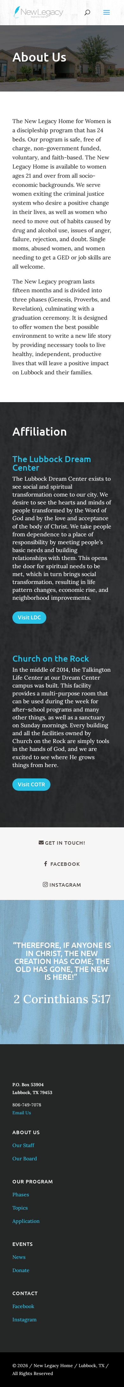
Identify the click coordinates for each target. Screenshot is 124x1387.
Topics (20, 1208)
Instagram (65, 884)
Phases (20, 1194)
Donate (20, 1270)
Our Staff (23, 1145)
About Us (26, 1131)
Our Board (24, 1158)
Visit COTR (31, 784)
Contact (25, 1292)
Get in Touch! (65, 842)
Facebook (65, 863)
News (19, 1257)
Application (26, 1221)
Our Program (32, 1181)
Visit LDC (29, 617)
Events (22, 1243)
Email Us (21, 1113)
